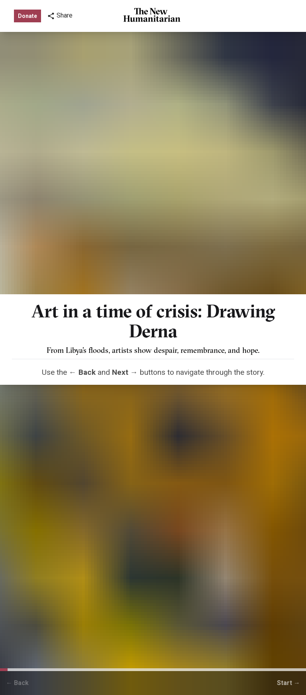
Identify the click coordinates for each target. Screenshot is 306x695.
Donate (27, 16)
